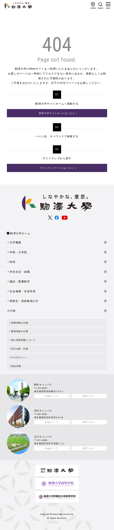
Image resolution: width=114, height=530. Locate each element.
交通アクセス (88, 396)
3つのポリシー (19, 357)
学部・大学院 (18, 252)
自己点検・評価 (19, 348)
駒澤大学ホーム (20, 233)
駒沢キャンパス (43, 384)
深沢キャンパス (43, 410)
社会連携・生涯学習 (23, 291)
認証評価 (16, 366)
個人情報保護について (23, 340)
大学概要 (15, 242)
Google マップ (51, 396)
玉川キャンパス (43, 436)
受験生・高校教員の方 (24, 301)
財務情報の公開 (19, 323)
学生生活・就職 (20, 271)
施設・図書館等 (20, 281)
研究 (12, 262)
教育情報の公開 (19, 331)
